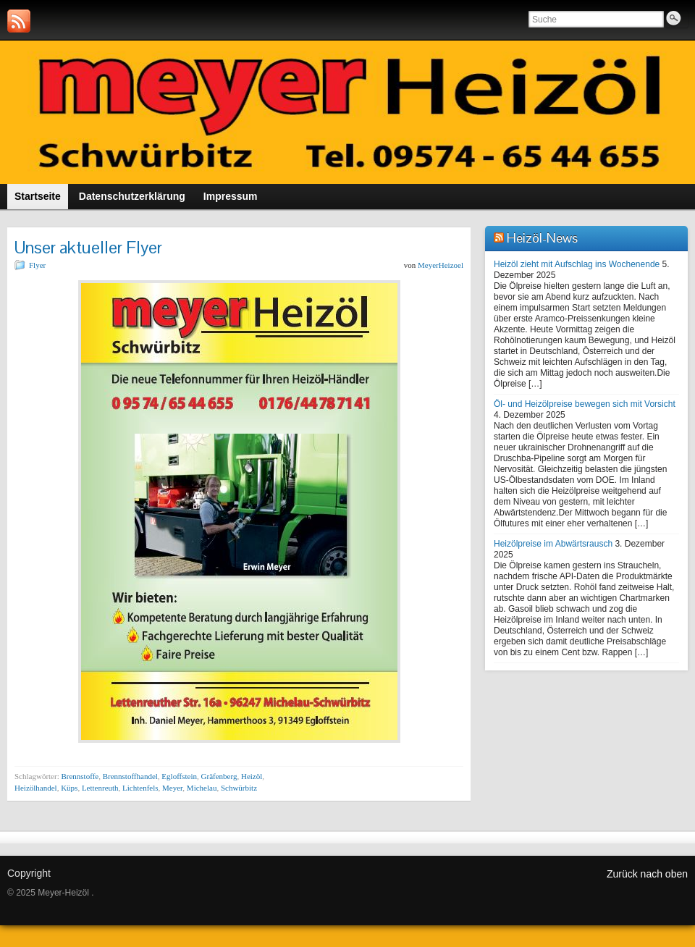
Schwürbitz (239, 787)
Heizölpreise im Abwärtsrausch (553, 544)
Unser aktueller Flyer (88, 247)
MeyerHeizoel (440, 265)
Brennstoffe (79, 776)
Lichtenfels (140, 787)
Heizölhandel (35, 787)
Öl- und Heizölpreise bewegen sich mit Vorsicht (584, 404)
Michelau (202, 787)
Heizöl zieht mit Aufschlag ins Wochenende (577, 264)
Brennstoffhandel (130, 776)
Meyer (172, 787)
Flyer (37, 265)
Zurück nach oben (647, 874)
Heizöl (251, 776)
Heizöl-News (542, 238)
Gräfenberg (219, 776)
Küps (69, 787)
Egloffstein (179, 776)
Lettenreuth (100, 787)
